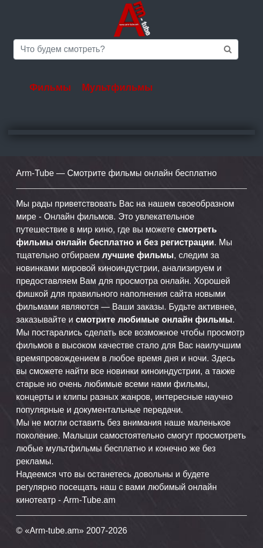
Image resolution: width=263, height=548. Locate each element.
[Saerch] (125, 49)
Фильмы (50, 87)
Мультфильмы (117, 87)
